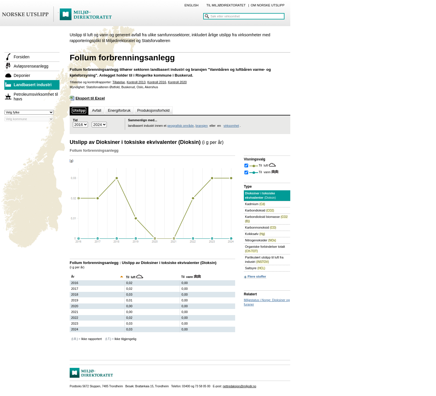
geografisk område (180, 125)
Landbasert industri (33, 84)
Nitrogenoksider (260, 240)
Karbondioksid (259, 210)
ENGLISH (191, 5)
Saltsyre (255, 268)
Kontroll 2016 (156, 82)
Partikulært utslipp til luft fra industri (264, 259)
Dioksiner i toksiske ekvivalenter (260, 195)
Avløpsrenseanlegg (31, 66)
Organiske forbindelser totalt (265, 249)
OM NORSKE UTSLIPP (267, 5)
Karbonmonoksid (260, 227)
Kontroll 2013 (136, 82)
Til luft (264, 165)
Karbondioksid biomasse (266, 219)
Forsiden (21, 57)
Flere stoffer (257, 276)
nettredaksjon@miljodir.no (239, 386)
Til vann (265, 172)
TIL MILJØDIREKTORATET (226, 5)
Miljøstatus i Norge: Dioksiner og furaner (267, 302)
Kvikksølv (255, 234)
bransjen (201, 125)
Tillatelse (118, 82)
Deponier (22, 75)
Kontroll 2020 (177, 82)
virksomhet (231, 125)
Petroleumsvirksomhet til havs (36, 96)
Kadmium (255, 204)
